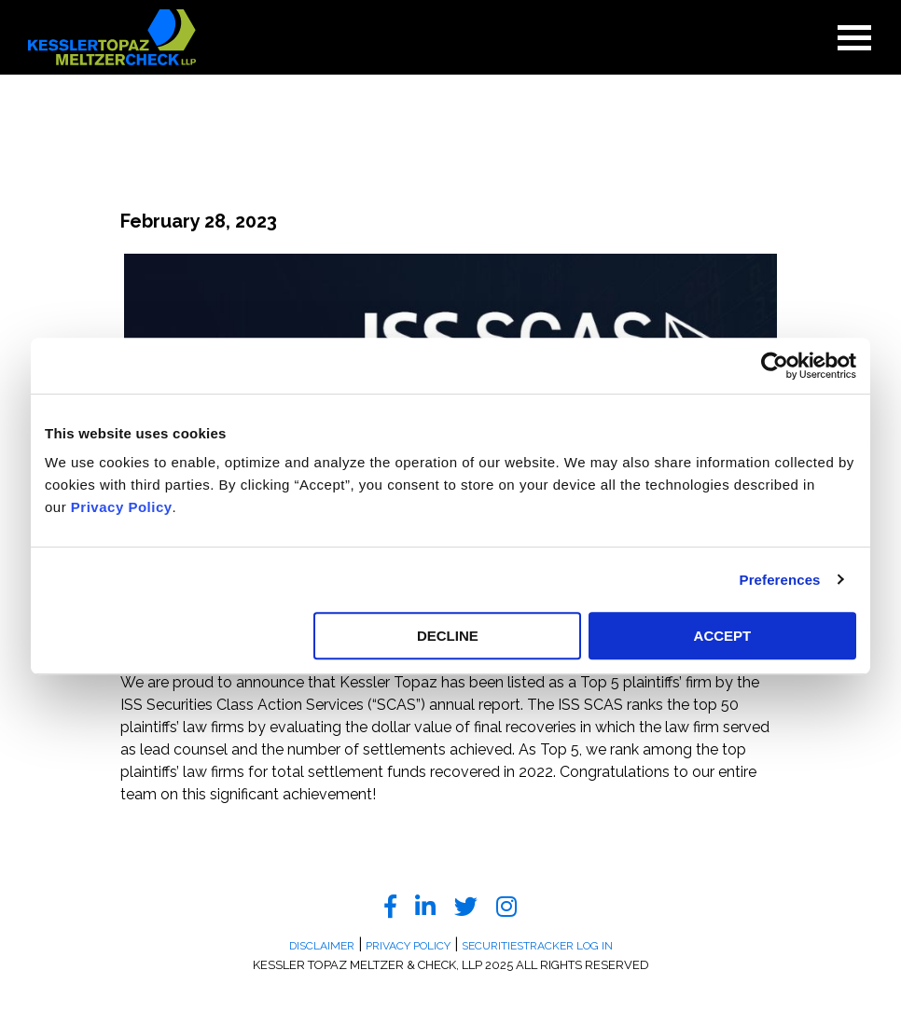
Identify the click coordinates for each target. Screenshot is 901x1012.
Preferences (780, 580)
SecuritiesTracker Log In (537, 945)
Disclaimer (321, 945)
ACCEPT (723, 636)
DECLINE (447, 636)
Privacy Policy (122, 507)
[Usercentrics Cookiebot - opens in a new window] (774, 366)
